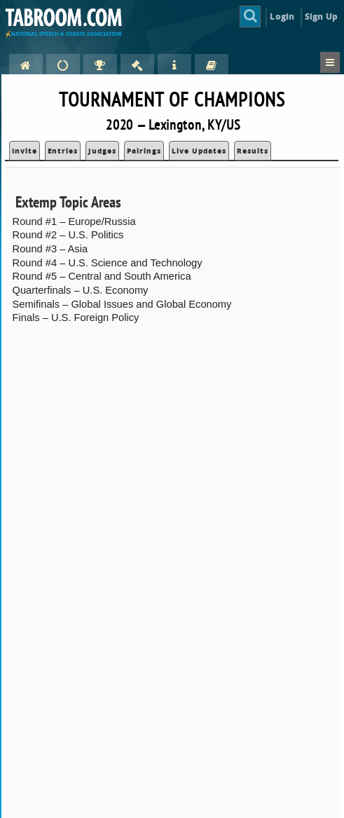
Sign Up (321, 16)
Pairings (144, 151)
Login (282, 16)
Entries (63, 151)
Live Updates (199, 151)
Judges (102, 151)
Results (252, 151)
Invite (24, 151)
